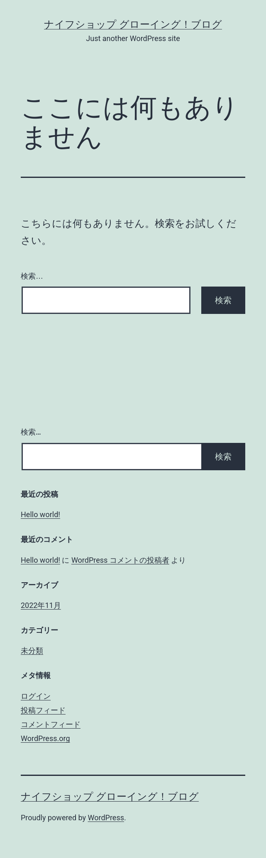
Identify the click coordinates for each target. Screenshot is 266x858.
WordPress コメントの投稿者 (120, 560)
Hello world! (40, 514)
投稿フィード (43, 710)
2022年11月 (41, 605)
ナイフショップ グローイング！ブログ (133, 24)
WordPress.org (45, 738)
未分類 (32, 650)
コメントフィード (51, 724)
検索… (32, 276)
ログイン (36, 696)
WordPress (106, 817)
